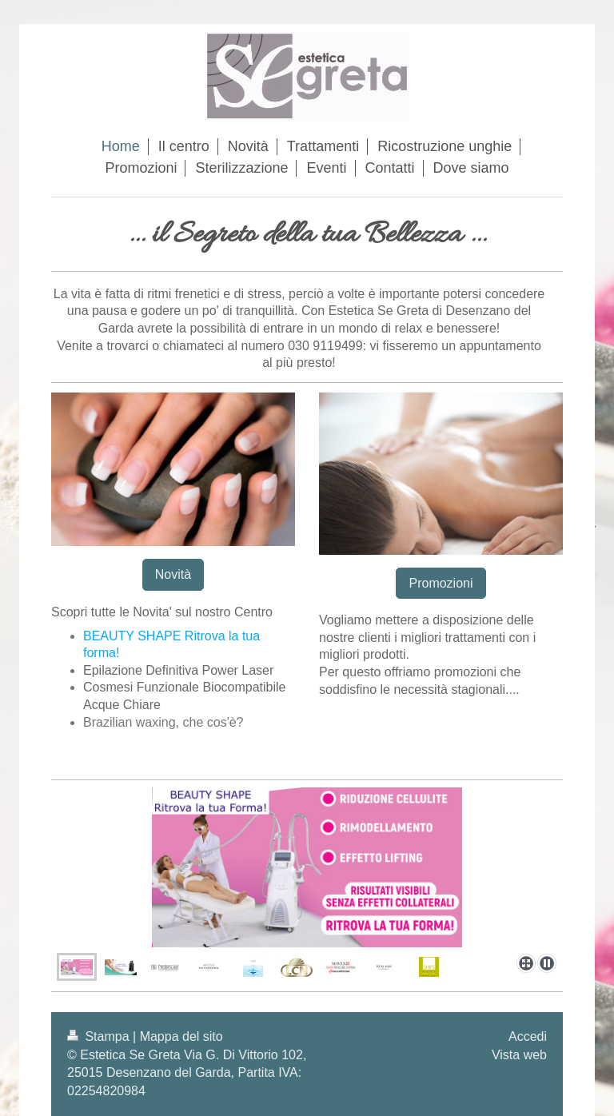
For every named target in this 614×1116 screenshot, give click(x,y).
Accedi (527, 1036)
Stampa (100, 1036)
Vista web (519, 1055)
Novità (173, 574)
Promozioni (440, 583)
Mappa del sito (181, 1036)
